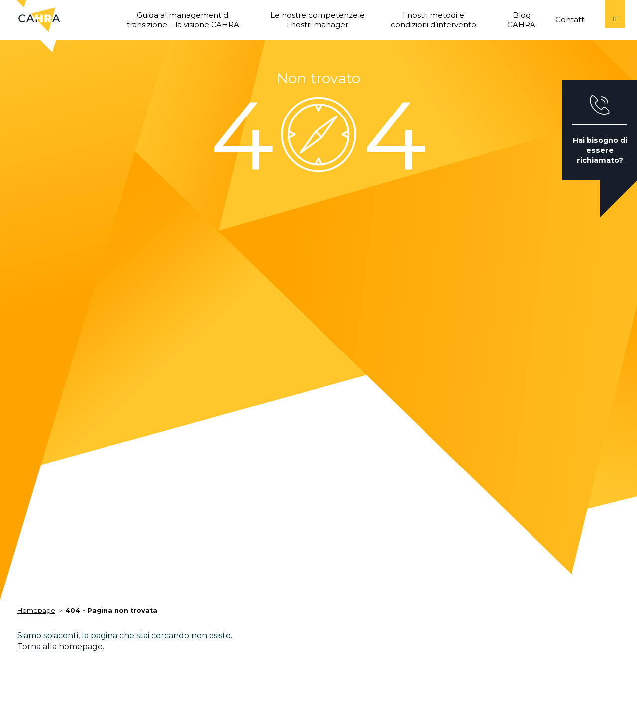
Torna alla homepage (60, 646)
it (615, 19)
